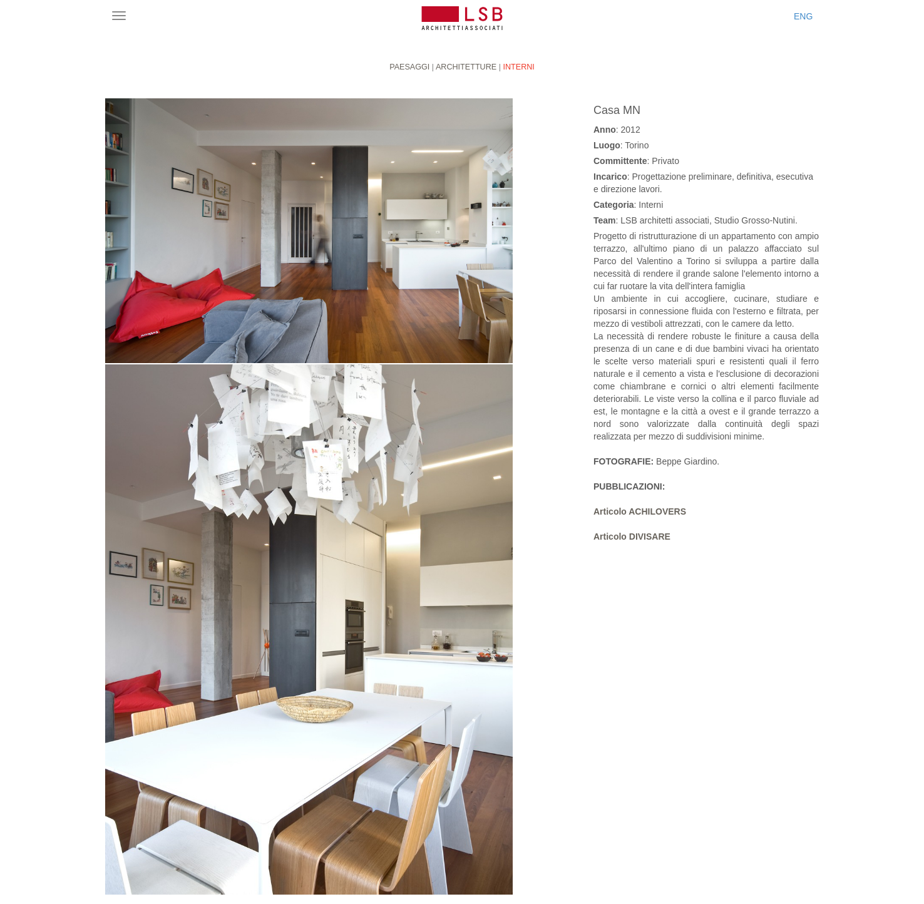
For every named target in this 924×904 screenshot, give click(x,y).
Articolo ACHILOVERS (639, 511)
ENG (803, 16)
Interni (518, 67)
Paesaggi (409, 67)
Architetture (466, 67)
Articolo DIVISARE (631, 537)
